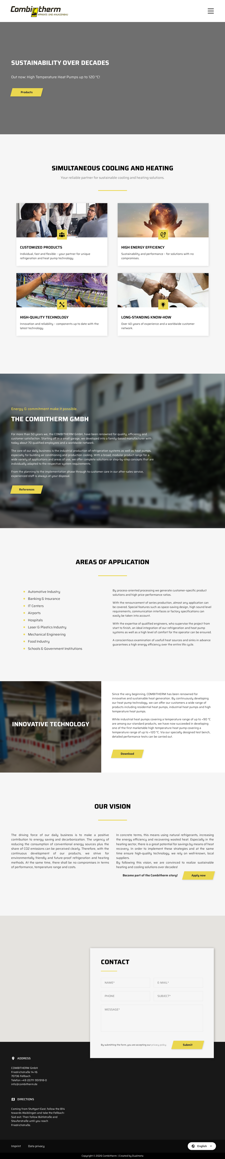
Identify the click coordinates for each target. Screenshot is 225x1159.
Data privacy (36, 1146)
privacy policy (158, 1045)
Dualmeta (137, 1156)
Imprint (16, 1146)
